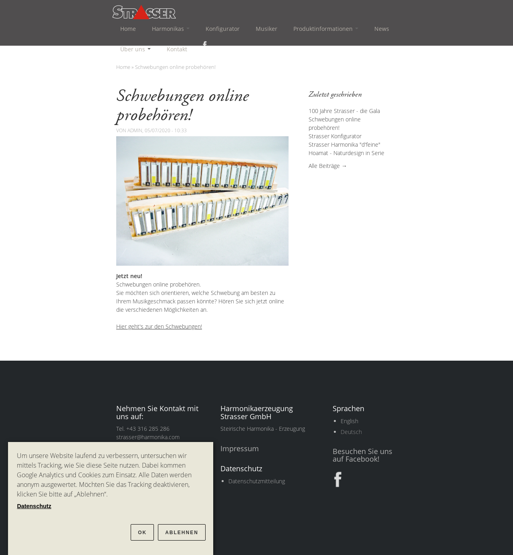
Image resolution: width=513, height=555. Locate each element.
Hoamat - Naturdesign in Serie (346, 153)
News (381, 28)
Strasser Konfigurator (335, 136)
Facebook (203, 45)
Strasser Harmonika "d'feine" (344, 144)
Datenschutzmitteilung (256, 481)
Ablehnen (181, 532)
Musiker (266, 28)
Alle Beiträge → (328, 166)
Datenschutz (34, 506)
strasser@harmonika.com (148, 437)
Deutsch (351, 432)
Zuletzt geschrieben (335, 94)
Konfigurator (223, 28)
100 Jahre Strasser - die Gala (344, 111)
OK (142, 532)
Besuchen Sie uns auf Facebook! (362, 455)
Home (128, 28)
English (349, 421)
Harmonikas (171, 28)
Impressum (239, 448)
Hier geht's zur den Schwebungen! (159, 326)
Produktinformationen (325, 28)
